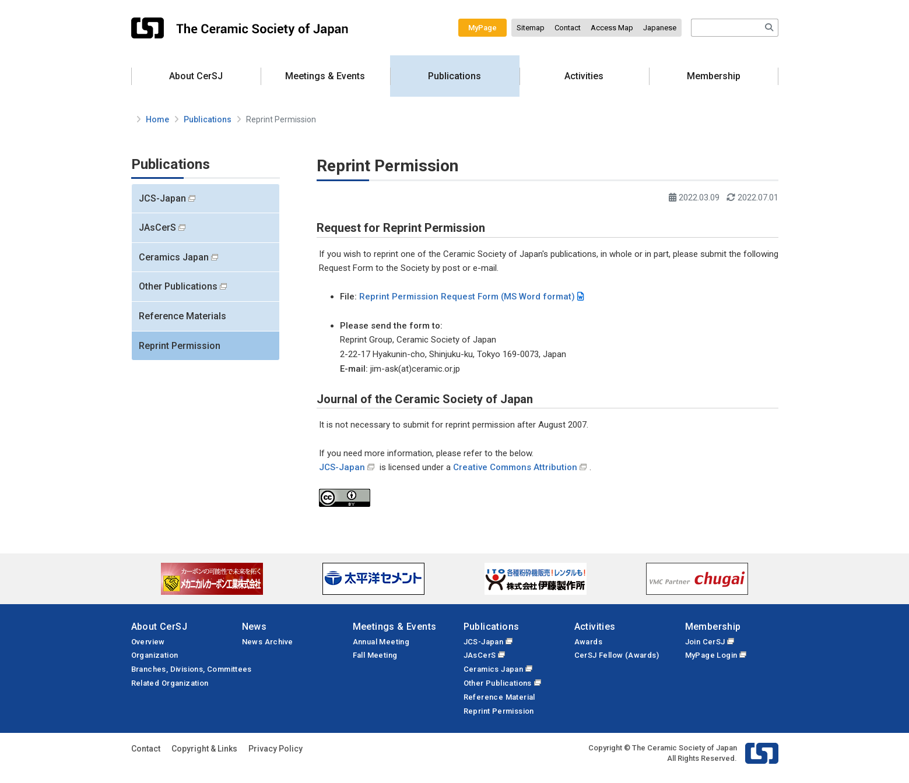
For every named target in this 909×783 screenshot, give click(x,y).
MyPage (482, 27)
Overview (148, 641)
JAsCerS (157, 227)
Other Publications (178, 286)
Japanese (659, 27)
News (254, 626)
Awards (588, 641)
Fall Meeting (375, 655)
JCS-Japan (162, 198)
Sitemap (531, 27)
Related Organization (170, 683)
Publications (454, 76)
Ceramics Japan (174, 257)
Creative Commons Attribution (515, 467)
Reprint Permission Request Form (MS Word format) (467, 296)
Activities (583, 76)
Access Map (612, 27)
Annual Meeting (381, 641)
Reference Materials (182, 316)
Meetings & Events (325, 76)
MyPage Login (711, 655)
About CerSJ (196, 76)
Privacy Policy (275, 748)
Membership (713, 76)
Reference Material (499, 697)
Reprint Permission (179, 345)
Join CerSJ (705, 641)
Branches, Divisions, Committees (191, 669)
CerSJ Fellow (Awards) (616, 655)
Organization (154, 655)
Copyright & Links (204, 748)
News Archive (267, 641)
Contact (567, 27)
